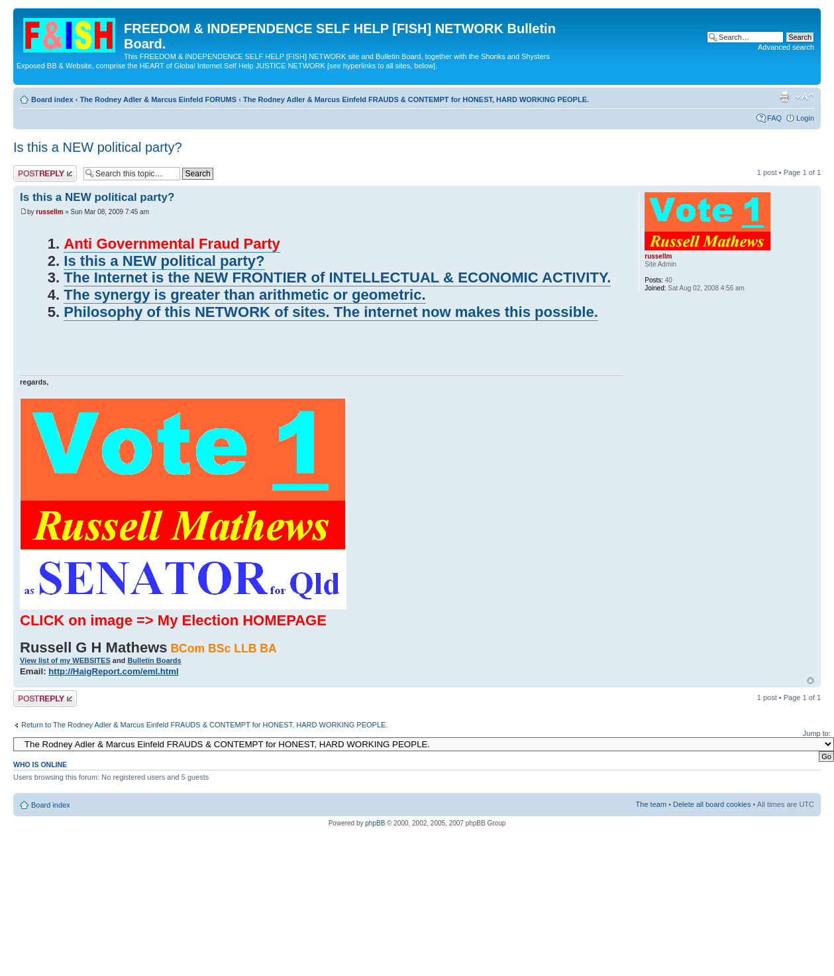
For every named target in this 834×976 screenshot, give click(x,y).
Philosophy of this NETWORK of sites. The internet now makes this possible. (331, 312)
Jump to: (817, 733)
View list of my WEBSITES (65, 660)
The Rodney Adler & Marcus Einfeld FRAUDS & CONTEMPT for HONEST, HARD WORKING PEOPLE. (416, 99)
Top (810, 680)
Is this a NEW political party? (97, 147)
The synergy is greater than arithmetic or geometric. (244, 294)
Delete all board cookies (712, 804)
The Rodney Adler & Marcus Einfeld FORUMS (157, 99)
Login (805, 118)
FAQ (774, 118)
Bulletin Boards (154, 660)
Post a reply (45, 173)
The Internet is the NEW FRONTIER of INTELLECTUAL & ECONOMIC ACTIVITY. (337, 277)
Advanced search (786, 47)
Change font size (804, 97)
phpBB (375, 823)
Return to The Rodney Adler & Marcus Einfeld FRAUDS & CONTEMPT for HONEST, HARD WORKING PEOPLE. (204, 725)
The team (651, 804)
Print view (784, 97)
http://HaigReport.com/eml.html (113, 671)
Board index (52, 99)
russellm (49, 211)
